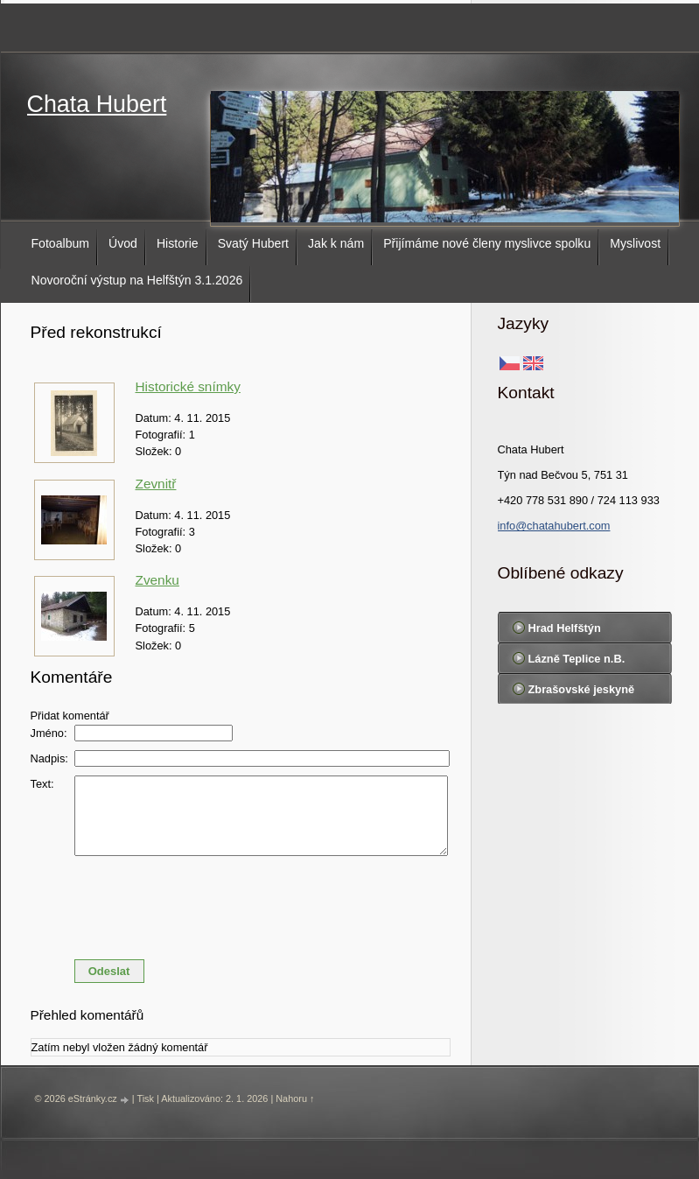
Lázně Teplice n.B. (577, 658)
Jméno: (49, 733)
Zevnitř (156, 483)
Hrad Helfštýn (564, 628)
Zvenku (157, 579)
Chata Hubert (97, 104)
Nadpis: (49, 758)
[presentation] (241, 903)
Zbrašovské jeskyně (581, 689)
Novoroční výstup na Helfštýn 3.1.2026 (137, 280)
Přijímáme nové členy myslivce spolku (487, 243)
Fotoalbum (60, 243)
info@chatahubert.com (554, 525)
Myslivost (635, 243)
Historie (178, 243)
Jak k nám (336, 243)
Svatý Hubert (253, 243)
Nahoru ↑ (295, 1098)
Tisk (145, 1098)
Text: (42, 783)
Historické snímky (188, 386)
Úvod (122, 243)
